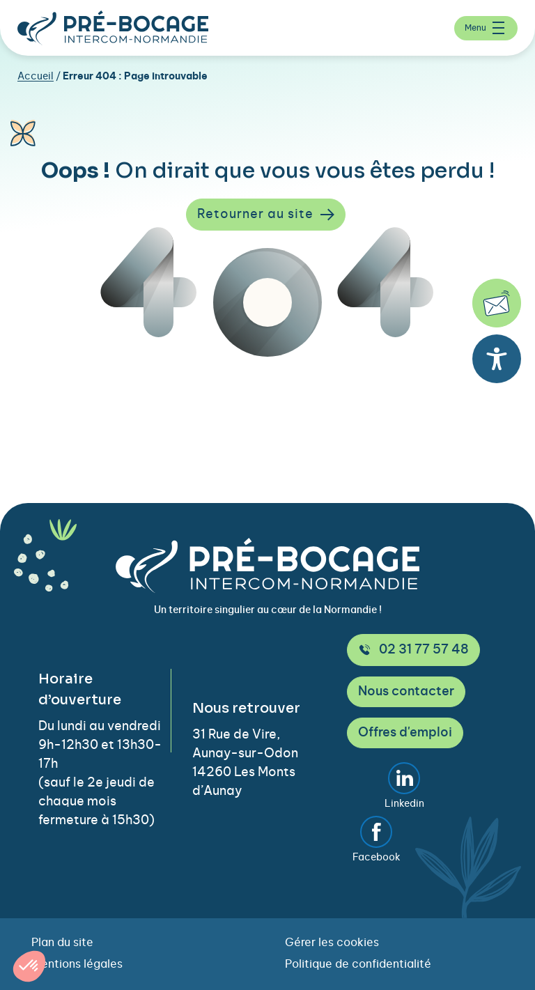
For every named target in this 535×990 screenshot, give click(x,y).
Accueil (35, 77)
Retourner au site (265, 215)
